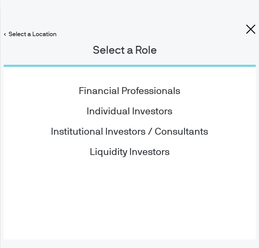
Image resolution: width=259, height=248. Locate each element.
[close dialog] (251, 29)
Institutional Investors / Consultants (129, 132)
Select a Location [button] (33, 34)
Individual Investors (129, 111)
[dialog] (129, 124)
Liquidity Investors (130, 152)
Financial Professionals (129, 91)
